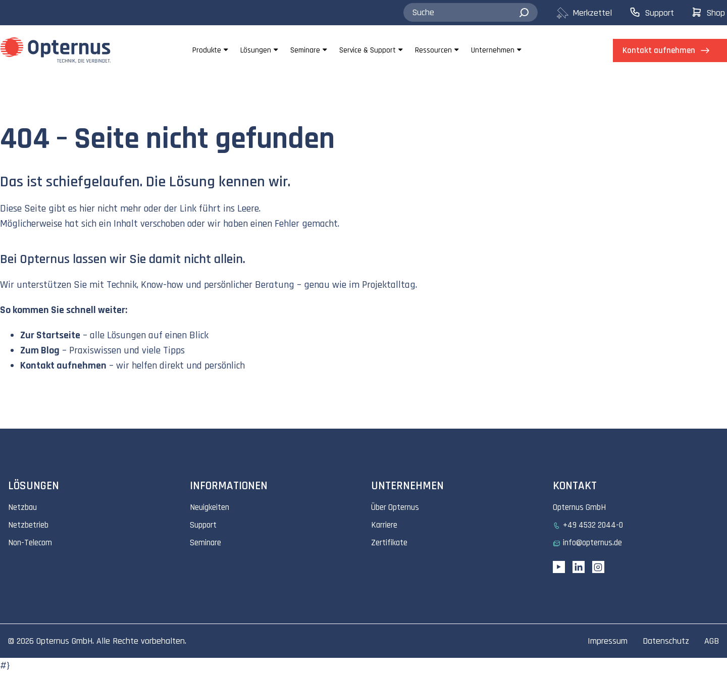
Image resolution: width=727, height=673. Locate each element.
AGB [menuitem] (711, 641)
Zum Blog (40, 350)
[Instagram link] (598, 567)
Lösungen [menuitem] (255, 50)
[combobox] (470, 12)
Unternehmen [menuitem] (492, 50)
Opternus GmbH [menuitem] (579, 507)
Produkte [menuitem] (206, 50)
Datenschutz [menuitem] (666, 641)
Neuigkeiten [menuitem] (209, 507)
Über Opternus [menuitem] (395, 507)
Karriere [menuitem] (384, 525)
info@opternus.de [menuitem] (592, 542)
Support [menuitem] (203, 525)
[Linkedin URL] (579, 567)
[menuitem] (592, 13)
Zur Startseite (50, 335)
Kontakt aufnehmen (63, 365)
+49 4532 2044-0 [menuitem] (593, 525)
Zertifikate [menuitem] (389, 542)
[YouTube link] (559, 567)
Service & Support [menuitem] (367, 50)
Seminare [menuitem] (305, 50)
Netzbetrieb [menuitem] (28, 525)
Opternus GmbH (64, 641)
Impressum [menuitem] (608, 641)
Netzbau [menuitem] (22, 507)
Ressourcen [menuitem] (433, 50)
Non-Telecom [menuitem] (30, 542)
